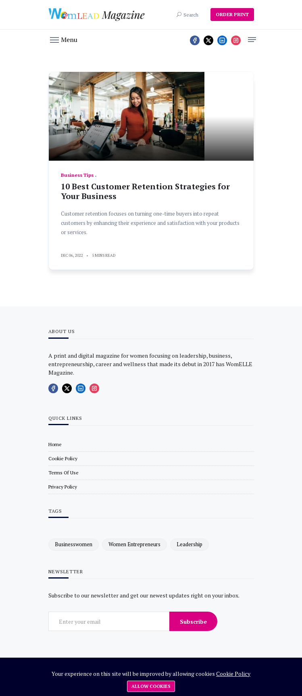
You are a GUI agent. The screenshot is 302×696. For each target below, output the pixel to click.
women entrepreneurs (134, 544)
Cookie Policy (233, 673)
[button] (63, 39)
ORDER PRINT (232, 14)
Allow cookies (151, 686)
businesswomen (73, 544)
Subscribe (193, 621)
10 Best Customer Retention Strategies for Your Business (145, 191)
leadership (189, 544)
